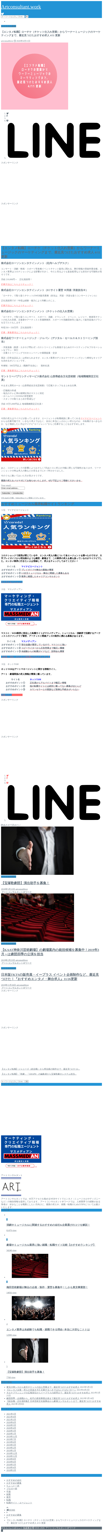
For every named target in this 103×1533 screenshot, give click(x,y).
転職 (8, 1500)
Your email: (6, 485)
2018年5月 (11, 1465)
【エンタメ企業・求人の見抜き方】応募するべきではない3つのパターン (41, 1390)
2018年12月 (11, 1453)
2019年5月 (11, 1445)
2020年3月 (11, 1431)
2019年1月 (11, 1450)
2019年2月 (11, 1448)
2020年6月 (11, 1422)
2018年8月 (11, 1459)
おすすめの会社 (13, 1480)
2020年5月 (11, 1425)
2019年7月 (11, 1439)
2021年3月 (11, 1419)
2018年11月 (11, 1456)
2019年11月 (11, 1436)
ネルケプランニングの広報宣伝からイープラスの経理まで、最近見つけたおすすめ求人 (48, 1393)
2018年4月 (11, 1467)
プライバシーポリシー (12, 1528)
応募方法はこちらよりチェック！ (17, 284)
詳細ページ (6, 695)
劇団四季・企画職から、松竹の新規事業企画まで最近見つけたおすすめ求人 (42, 1398)
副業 (8, 1494)
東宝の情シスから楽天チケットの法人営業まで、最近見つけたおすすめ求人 (42, 1387)
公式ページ (17, 695)
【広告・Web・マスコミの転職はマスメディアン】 (25, 657)
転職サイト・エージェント (19, 1503)
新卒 (8, 1497)
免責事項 (27, 1528)
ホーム (8, 21)
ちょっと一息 (12, 1486)
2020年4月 (11, 1428)
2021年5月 (11, 1414)
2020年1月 (11, 1434)
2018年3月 (11, 1470)
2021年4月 (11, 1417)
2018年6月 (11, 1462)
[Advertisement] (23, 183)
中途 (8, 1491)
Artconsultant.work (21, 7)
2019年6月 (11, 1442)
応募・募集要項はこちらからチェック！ (20, 332)
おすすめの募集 (8, 26)
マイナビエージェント (91, 418)
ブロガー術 (11, 1489)
